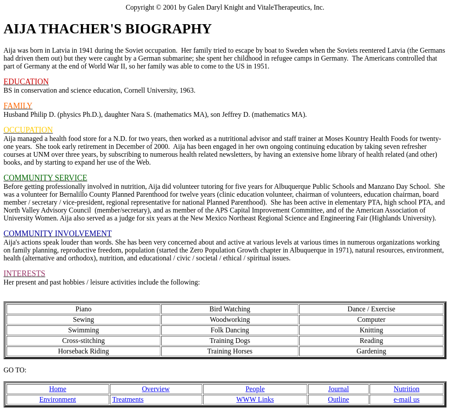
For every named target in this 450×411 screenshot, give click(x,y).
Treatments (127, 399)
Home (57, 389)
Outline (338, 399)
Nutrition (407, 389)
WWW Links (255, 399)
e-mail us (407, 399)
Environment (57, 399)
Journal (338, 389)
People (255, 389)
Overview (156, 389)
